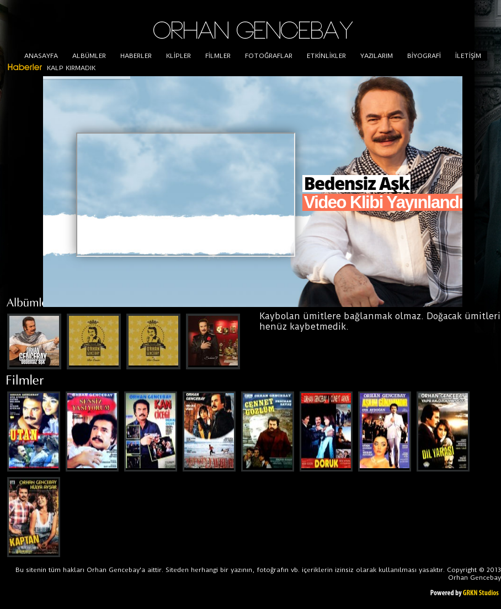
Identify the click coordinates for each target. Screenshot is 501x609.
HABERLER (136, 56)
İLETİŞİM (468, 56)
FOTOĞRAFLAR (268, 56)
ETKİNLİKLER (326, 56)
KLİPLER (178, 56)
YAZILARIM (376, 56)
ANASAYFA (41, 56)
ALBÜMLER (89, 56)
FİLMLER (218, 56)
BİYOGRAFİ (424, 56)
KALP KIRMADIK (71, 68)
